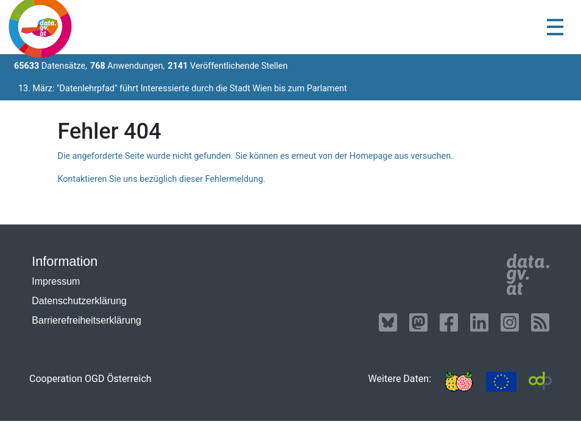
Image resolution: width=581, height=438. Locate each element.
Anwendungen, (127, 66)
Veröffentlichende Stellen (227, 66)
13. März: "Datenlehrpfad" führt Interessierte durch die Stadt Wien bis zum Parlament (182, 88)
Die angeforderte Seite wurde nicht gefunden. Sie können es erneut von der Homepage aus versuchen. (254, 156)
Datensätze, (50, 66)
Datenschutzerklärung (79, 301)
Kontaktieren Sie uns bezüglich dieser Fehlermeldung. (161, 179)
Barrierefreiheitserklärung (86, 320)
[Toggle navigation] (555, 27)
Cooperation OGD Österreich (90, 378)
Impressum (56, 281)
